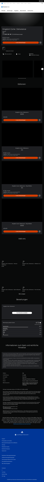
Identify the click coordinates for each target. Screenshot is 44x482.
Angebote (16, 10)
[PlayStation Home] (2, 3)
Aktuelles (3, 10)
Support (29, 3)
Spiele (5, 3)
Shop (25, 3)
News (22, 3)
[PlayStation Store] (5, 7)
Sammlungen (10, 10)
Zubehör (18, 3)
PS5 (8, 3)
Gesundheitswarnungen (7, 407)
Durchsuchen (30, 10)
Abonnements (23, 10)
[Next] (42, 69)
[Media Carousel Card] (17, 68)
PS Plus (14, 3)
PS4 (10, 3)
